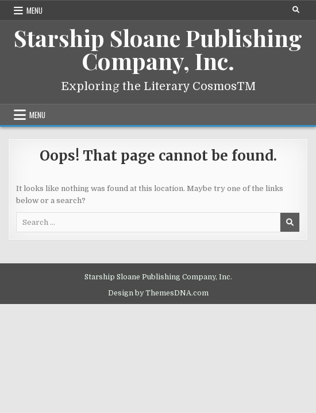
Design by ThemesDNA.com (158, 293)
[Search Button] (296, 9)
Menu (34, 10)
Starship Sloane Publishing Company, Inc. (158, 49)
